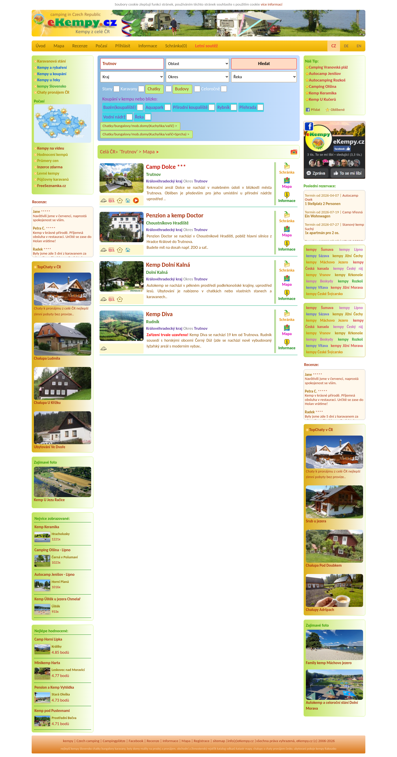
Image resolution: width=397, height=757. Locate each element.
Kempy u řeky (48, 79)
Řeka (139, 117)
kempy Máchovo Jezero (327, 262)
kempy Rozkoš (350, 281)
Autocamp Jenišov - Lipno (54, 574)
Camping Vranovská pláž (328, 67)
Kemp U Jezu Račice (49, 500)
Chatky (154, 89)
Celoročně (210, 89)
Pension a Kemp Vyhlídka (54, 687)
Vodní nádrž (114, 117)
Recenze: (39, 201)
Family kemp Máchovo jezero (329, 663)
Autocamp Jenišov (325, 73)
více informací (271, 4)
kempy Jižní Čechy (347, 256)
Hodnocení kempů (52, 154)
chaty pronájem (275, 748)
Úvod (40, 46)
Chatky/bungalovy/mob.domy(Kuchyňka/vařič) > (140, 126)
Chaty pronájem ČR (53, 92)
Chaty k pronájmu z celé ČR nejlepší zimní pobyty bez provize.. (62, 294)
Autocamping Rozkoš (327, 80)
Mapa (58, 46)
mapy (248, 748)
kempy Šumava (319, 249)
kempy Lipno (351, 249)
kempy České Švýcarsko (324, 294)
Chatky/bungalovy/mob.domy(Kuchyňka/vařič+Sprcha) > (146, 134)
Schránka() (176, 46)
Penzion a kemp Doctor (175, 215)
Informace (147, 46)
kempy (68, 741)
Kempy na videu (50, 148)
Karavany (129, 89)
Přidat (315, 109)
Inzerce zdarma (50, 167)
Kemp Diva (159, 314)
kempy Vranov (318, 275)
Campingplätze (114, 741)
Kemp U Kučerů (322, 99)
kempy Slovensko (51, 86)
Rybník (223, 107)
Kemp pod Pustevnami (52, 710)
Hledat (264, 63)
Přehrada (247, 107)
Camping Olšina (322, 86)
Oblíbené (338, 109)
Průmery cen (47, 160)
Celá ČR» (109, 152)
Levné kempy (48, 173)
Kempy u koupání (51, 73)
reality (144, 748)
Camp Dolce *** (166, 166)
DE (346, 46)
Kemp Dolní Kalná (168, 264)
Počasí (101, 46)
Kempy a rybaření (52, 67)
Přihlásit (122, 46)
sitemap (219, 741)
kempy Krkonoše (349, 275)
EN (359, 46)
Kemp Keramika (46, 527)
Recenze (80, 46)
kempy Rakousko (326, 748)
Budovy (182, 89)
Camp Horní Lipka (48, 639)
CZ (333, 46)
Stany (107, 89)
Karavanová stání (51, 61)
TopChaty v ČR (49, 266)
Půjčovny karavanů (53, 179)
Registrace (201, 741)
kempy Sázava (317, 256)
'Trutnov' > (130, 152)
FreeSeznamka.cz (51, 185)
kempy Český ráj (348, 268)
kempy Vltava (317, 287)
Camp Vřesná (352, 204)
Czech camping (87, 741)
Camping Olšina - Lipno (52, 550)
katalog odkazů (226, 748)
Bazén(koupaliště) (119, 107)
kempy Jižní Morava (347, 287)
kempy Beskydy (319, 281)
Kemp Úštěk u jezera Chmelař (57, 599)
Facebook (136, 741)
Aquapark (155, 107)
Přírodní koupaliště (190, 107)
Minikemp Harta (47, 663)
